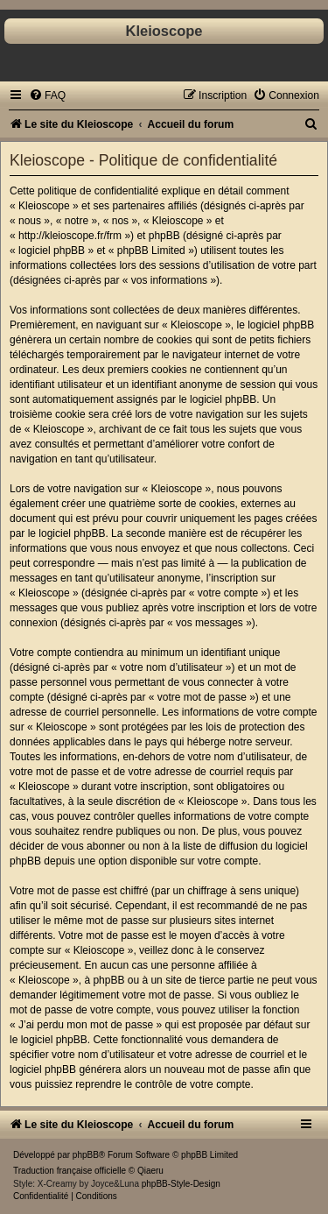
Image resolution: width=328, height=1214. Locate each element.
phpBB (86, 1155)
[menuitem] (47, 95)
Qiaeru (150, 1170)
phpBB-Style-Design (181, 1184)
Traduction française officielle (69, 1170)
